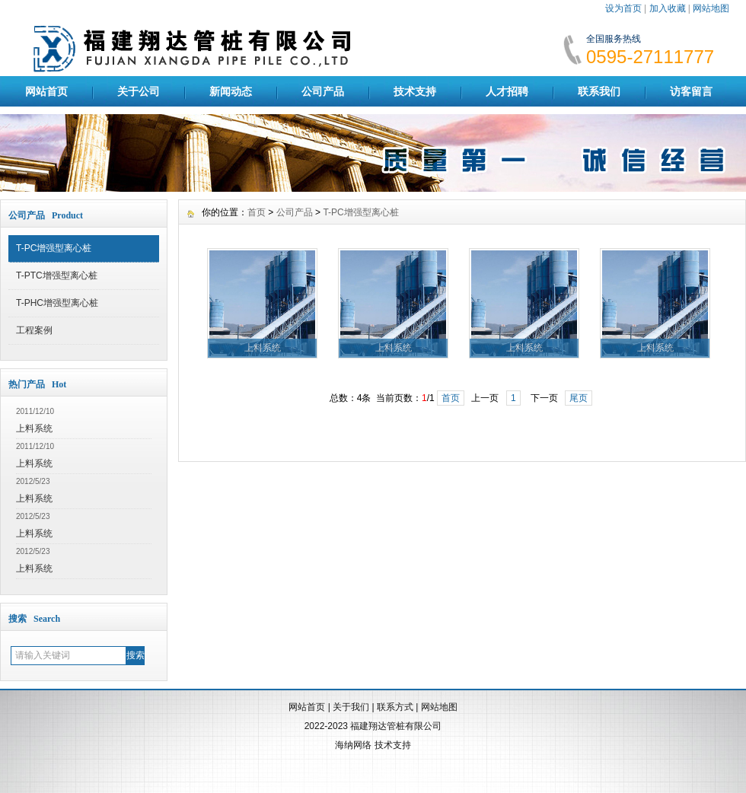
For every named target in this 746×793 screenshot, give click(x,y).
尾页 (578, 398)
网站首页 (46, 91)
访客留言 (691, 91)
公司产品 (322, 91)
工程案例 (34, 330)
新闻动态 (230, 91)
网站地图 (711, 8)
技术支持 (415, 91)
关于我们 (351, 707)
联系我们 (599, 91)
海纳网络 (353, 745)
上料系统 (34, 428)
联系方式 (395, 707)
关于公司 (138, 91)
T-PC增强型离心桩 (53, 248)
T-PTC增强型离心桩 (56, 275)
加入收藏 (667, 8)
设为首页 (623, 8)
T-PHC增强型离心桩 (57, 303)
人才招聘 (507, 91)
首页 (256, 212)
